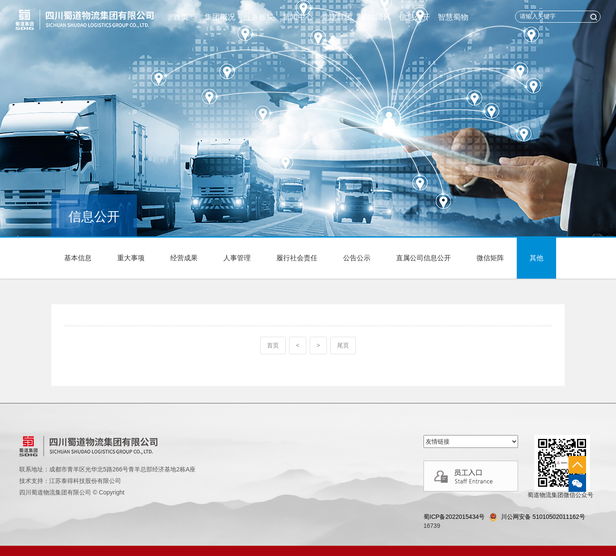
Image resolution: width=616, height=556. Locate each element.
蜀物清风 (375, 17)
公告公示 (356, 258)
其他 (536, 258)
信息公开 (414, 17)
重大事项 (131, 258)
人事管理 (237, 258)
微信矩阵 (490, 258)
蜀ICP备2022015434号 (454, 516)
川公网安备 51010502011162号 (537, 517)
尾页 (343, 345)
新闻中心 (297, 17)
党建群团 (336, 17)
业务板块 (258, 17)
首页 (181, 17)
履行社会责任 (296, 258)
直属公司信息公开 (423, 258)
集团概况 (219, 17)
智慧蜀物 (453, 17)
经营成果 (184, 258)
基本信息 (78, 258)
